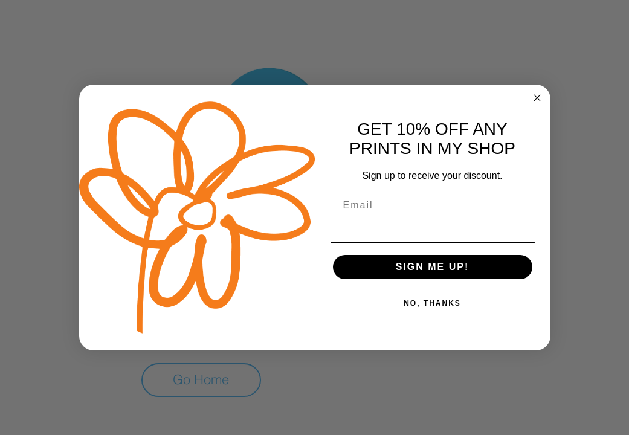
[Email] (432, 205)
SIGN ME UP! (432, 267)
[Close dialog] (537, 98)
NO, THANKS (432, 303)
